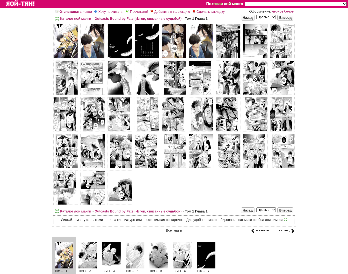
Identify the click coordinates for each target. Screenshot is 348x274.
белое (289, 11)
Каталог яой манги (75, 19)
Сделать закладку (208, 12)
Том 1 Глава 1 (196, 19)
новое (73, 12)
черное (277, 11)
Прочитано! (137, 12)
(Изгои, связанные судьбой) (157, 19)
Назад (248, 18)
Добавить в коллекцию (170, 12)
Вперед (285, 18)
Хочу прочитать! (108, 12)
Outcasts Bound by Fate (113, 19)
